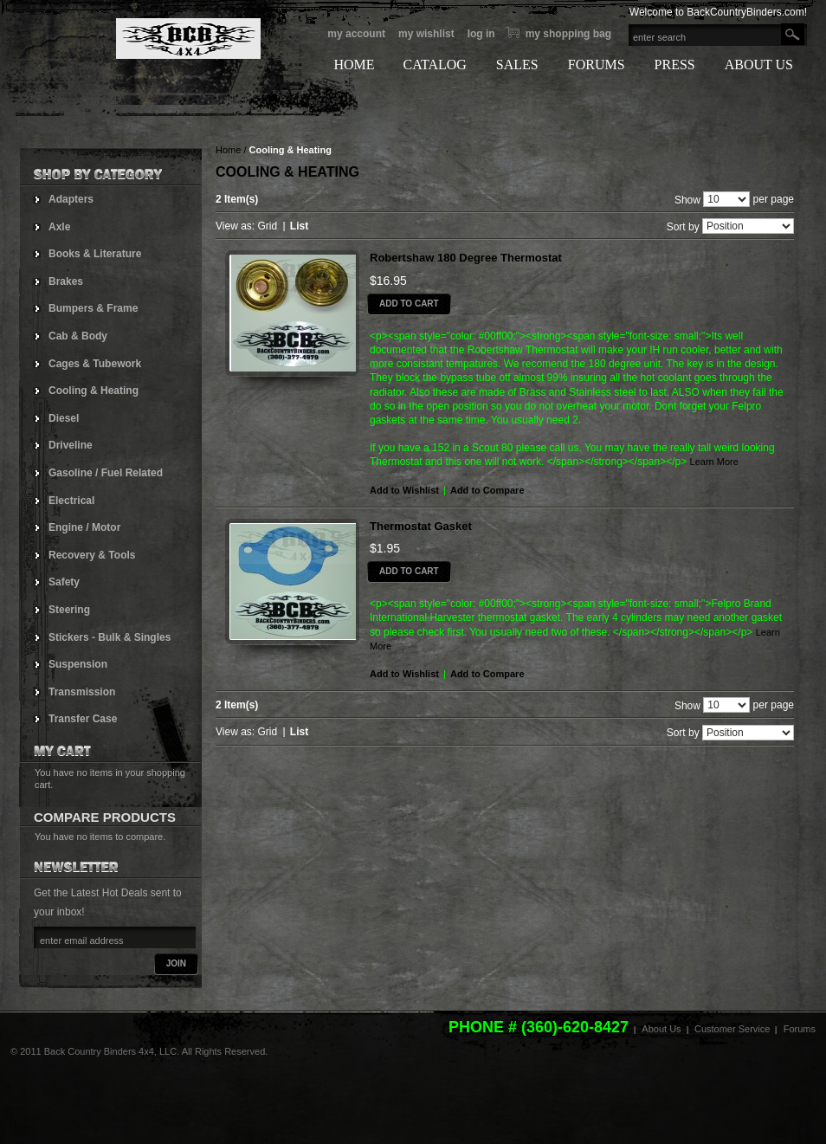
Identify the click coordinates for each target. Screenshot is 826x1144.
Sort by (683, 227)
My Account (356, 34)
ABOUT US (759, 64)
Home (228, 150)
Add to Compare (487, 490)
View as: (235, 226)
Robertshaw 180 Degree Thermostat (466, 257)
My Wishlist (426, 34)
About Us (661, 1029)
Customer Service (732, 1029)
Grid (267, 226)
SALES (517, 64)
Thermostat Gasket (421, 526)
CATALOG (434, 64)
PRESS (675, 64)
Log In (481, 34)
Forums (800, 1029)
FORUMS (596, 64)
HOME (353, 64)
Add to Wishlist (404, 490)
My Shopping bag (568, 34)
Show (687, 199)
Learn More (714, 461)
